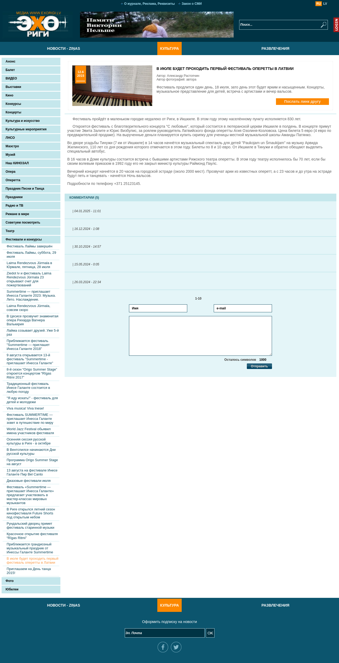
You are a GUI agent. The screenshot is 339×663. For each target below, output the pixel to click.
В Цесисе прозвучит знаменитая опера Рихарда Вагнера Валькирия (32, 320)
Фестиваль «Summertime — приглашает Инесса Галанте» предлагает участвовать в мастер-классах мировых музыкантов (30, 495)
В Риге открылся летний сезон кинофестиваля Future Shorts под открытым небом (31, 513)
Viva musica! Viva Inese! (25, 408)
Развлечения (275, 48)
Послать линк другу (302, 101)
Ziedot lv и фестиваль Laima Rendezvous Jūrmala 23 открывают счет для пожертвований (29, 279)
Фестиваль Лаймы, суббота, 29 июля (31, 255)
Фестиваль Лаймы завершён (29, 246)
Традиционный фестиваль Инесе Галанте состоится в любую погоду (28, 388)
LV (325, 4)
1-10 (200, 298)
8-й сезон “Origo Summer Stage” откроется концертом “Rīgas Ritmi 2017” (32, 373)
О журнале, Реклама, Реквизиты (149, 4)
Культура (169, 48)
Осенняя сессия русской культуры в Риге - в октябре (29, 441)
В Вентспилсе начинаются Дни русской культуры (31, 452)
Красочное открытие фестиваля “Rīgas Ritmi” (32, 536)
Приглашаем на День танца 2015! (29, 571)
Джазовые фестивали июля (29, 481)
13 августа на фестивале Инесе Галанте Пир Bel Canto (32, 472)
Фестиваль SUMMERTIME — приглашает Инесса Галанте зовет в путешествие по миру (30, 419)
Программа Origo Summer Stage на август (32, 462)
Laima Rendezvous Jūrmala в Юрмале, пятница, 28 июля (29, 265)
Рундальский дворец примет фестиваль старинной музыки (30, 525)
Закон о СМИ (192, 4)
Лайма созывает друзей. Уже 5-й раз (33, 332)
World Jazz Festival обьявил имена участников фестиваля (30, 431)
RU (318, 4)
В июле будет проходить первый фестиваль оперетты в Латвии (32, 560)
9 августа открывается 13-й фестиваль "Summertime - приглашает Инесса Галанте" (30, 359)
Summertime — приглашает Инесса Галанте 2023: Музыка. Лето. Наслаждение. (31, 295)
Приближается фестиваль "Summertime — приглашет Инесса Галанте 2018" (28, 345)
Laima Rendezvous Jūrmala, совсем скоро (28, 308)
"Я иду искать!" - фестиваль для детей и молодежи (32, 400)
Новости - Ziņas (63, 48)
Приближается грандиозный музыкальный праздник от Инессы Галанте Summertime (30, 548)
